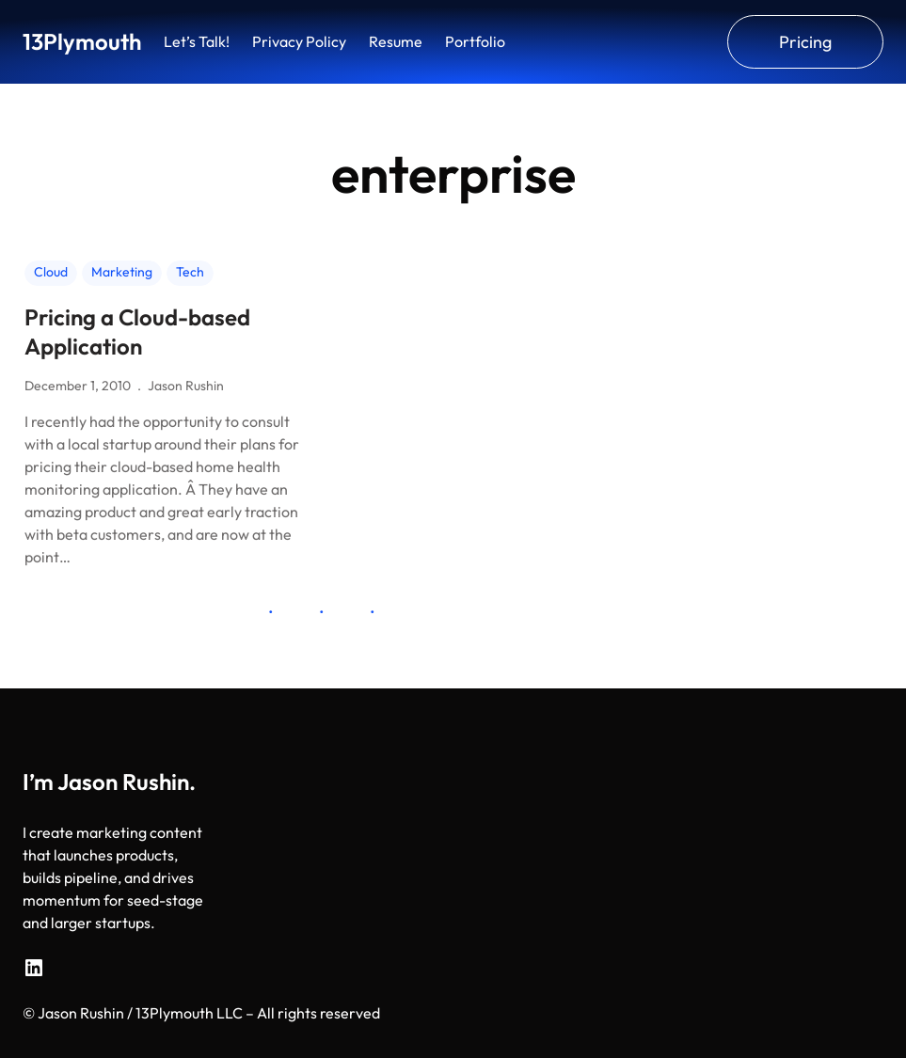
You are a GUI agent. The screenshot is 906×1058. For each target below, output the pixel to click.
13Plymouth (82, 41)
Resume (395, 41)
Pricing (805, 42)
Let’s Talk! (197, 41)
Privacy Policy (299, 41)
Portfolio (475, 41)
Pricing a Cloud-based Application (137, 331)
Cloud (51, 271)
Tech (190, 271)
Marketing (121, 271)
